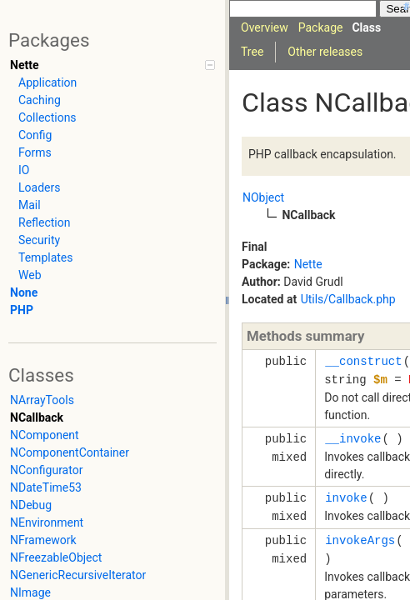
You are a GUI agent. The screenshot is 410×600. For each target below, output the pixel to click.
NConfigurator (46, 470)
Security (39, 240)
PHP (21, 310)
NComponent (44, 435)
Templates (45, 257)
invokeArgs (360, 540)
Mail (29, 205)
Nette (24, 65)
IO (23, 170)
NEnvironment (46, 522)
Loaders (39, 187)
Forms (35, 152)
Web (30, 275)
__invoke (353, 439)
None (24, 292)
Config (35, 135)
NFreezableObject (56, 557)
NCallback (36, 417)
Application (47, 82)
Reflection (44, 222)
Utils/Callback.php (348, 299)
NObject (263, 197)
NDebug (31, 505)
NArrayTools (42, 400)
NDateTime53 (46, 487)
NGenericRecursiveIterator (78, 575)
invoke (346, 498)
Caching (39, 100)
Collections (47, 117)
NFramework (43, 540)
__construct (363, 361)
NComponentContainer (69, 452)
